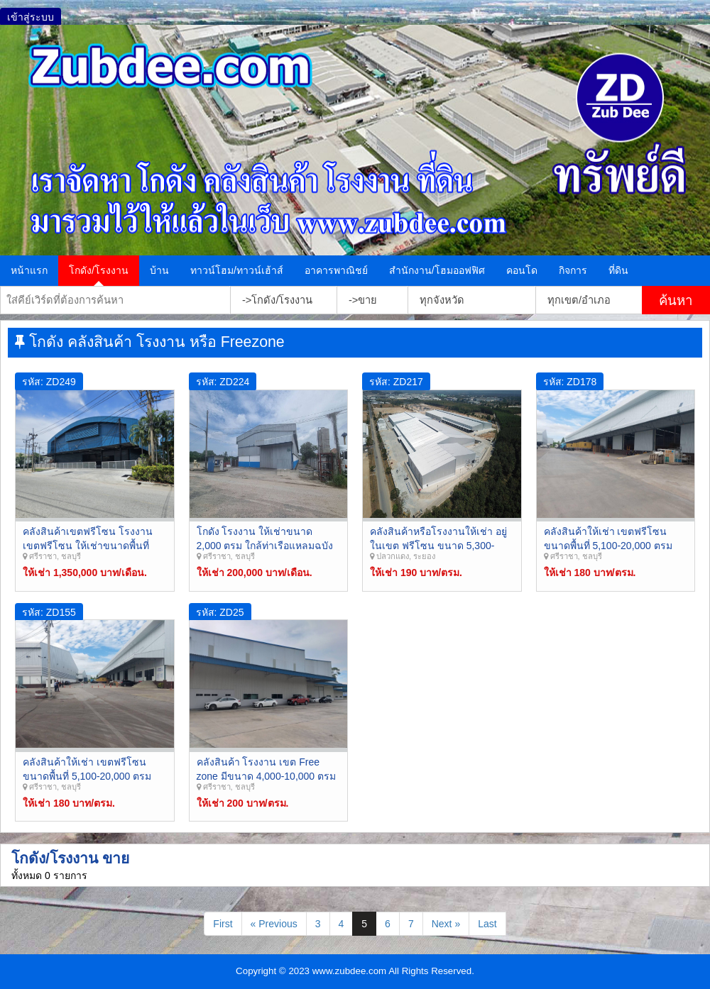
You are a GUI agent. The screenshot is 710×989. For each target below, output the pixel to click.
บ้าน (159, 270)
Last (487, 923)
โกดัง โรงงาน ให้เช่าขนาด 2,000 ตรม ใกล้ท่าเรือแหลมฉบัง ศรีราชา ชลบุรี (265, 545)
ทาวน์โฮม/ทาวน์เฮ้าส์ (236, 270)
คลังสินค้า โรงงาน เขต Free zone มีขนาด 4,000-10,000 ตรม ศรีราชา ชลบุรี (267, 775)
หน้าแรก (29, 270)
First (222, 923)
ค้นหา (675, 300)
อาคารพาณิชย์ (336, 270)
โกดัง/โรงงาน (99, 270)
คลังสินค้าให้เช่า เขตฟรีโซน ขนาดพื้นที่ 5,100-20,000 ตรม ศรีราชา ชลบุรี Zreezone (608, 545)
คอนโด (521, 270)
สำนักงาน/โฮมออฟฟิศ (437, 270)
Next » (446, 923)
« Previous (274, 923)
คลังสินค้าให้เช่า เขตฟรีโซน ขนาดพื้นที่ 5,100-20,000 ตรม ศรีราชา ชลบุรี (87, 775)
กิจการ (573, 270)
